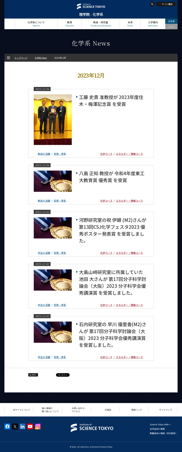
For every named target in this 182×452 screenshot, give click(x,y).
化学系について (36, 24)
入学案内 (153, 24)
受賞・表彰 (60, 154)
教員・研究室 (101, 24)
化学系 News (41, 57)
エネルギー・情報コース (129, 154)
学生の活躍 (44, 253)
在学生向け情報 (157, 428)
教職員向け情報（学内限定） (163, 433)
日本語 (171, 21)
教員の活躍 (44, 154)
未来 (130, 24)
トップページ (9, 24)
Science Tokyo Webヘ (160, 424)
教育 (70, 24)
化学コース (106, 154)
